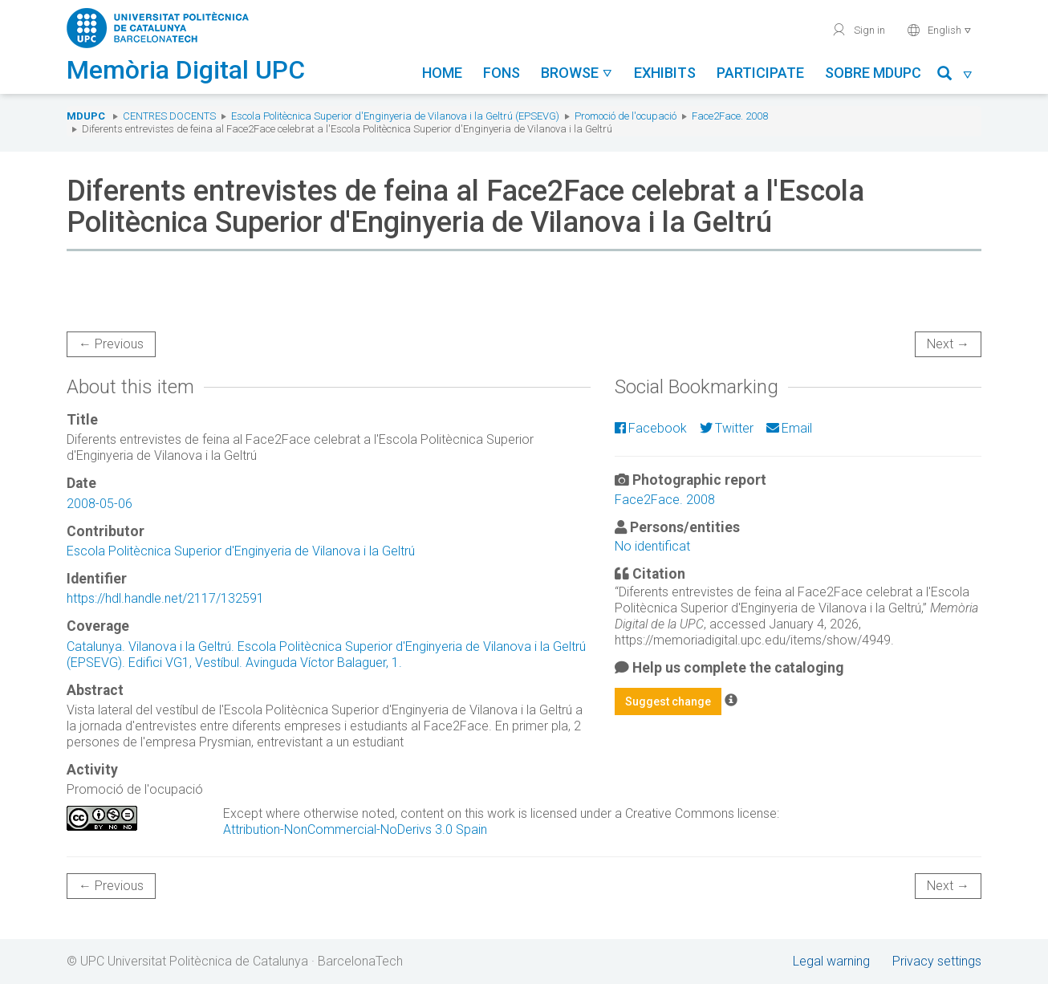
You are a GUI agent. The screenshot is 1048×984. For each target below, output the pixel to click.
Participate (760, 72)
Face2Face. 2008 (730, 116)
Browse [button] (577, 72)
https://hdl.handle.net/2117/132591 (165, 598)
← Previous (111, 344)
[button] (955, 76)
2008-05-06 (99, 503)
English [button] (939, 29)
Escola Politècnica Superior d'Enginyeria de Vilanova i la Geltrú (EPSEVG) (395, 116)
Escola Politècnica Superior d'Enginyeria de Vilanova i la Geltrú (241, 551)
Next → (948, 344)
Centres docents (169, 116)
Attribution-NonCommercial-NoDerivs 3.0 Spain (355, 829)
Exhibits (665, 72)
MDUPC (86, 116)
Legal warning (831, 961)
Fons (501, 72)
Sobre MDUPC (873, 72)
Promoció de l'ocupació (625, 116)
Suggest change (668, 701)
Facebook (651, 428)
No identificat (652, 546)
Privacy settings (936, 961)
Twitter (727, 428)
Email (789, 428)
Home (442, 72)
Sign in (858, 29)
